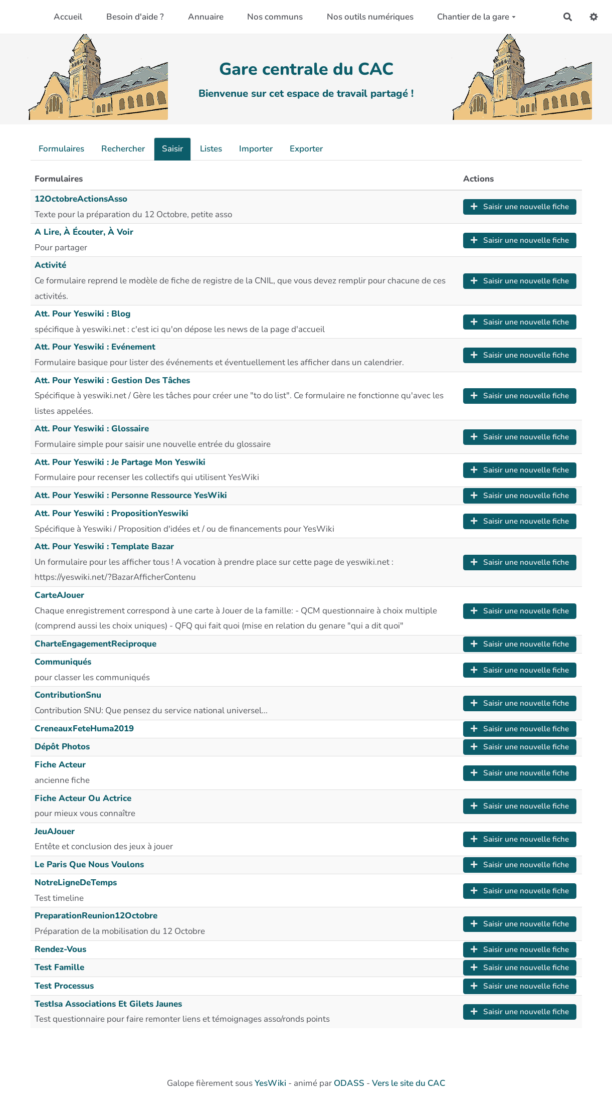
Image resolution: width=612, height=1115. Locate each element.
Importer (256, 148)
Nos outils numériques (370, 17)
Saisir (172, 148)
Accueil (68, 17)
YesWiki (270, 1083)
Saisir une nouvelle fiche (520, 207)
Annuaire (206, 17)
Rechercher (123, 148)
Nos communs (275, 17)
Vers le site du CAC (408, 1083)
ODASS (349, 1083)
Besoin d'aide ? (135, 17)
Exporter (306, 148)
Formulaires (61, 148)
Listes (211, 148)
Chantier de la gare (476, 17)
